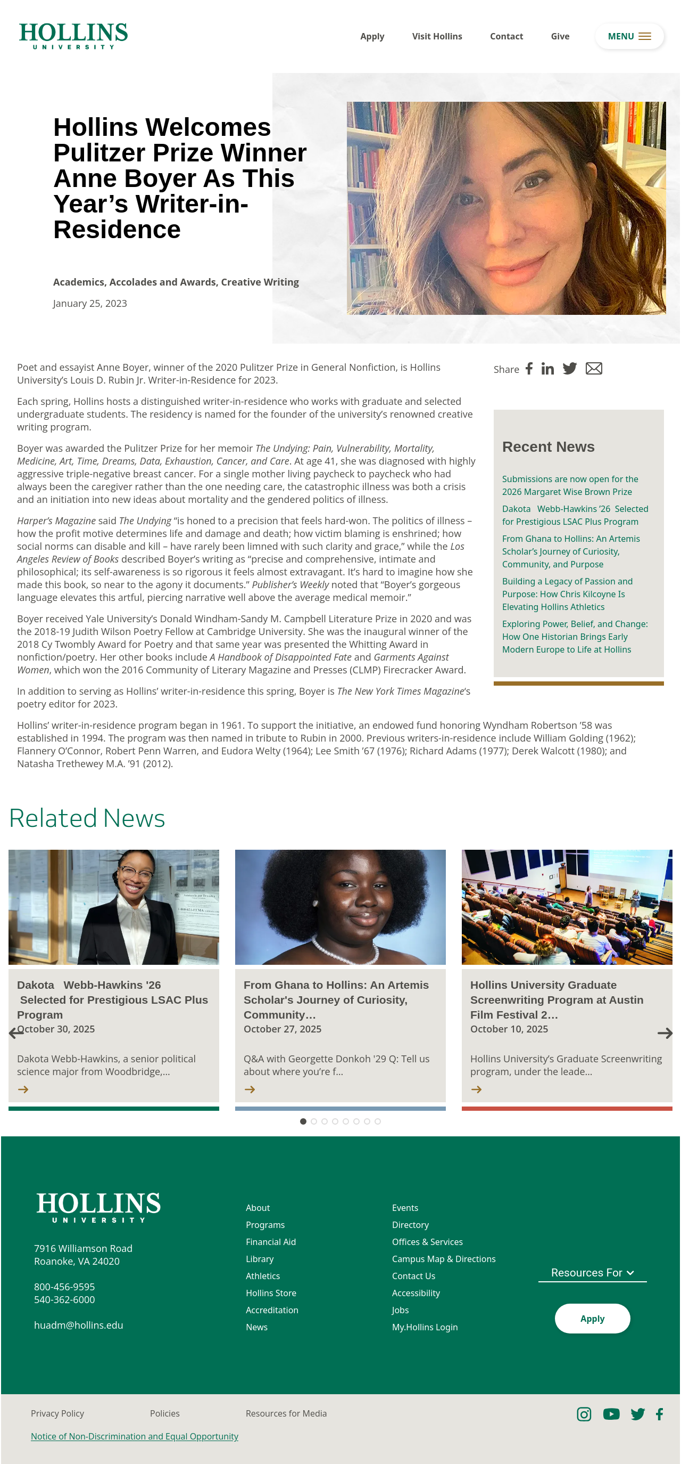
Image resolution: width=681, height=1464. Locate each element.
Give (560, 36)
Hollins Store (271, 1293)
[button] (665, 1032)
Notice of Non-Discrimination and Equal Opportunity (134, 1436)
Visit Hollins (437, 36)
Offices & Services (427, 1242)
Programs (265, 1225)
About (258, 1208)
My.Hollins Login (425, 1327)
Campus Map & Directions (444, 1259)
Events (405, 1208)
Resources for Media (286, 1413)
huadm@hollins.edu (78, 1325)
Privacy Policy (57, 1413)
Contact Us (413, 1276)
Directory (410, 1225)
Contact (506, 36)
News (257, 1327)
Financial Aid (271, 1242)
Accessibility (416, 1293)
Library (259, 1259)
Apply (373, 36)
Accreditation (272, 1310)
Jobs (400, 1310)
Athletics (263, 1276)
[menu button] (629, 36)
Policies (165, 1413)
